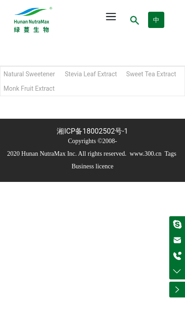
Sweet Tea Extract (151, 74)
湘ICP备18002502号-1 (92, 131)
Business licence (92, 166)
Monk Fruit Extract (29, 88)
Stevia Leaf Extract (91, 74)
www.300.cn (146, 153)
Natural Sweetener (29, 74)
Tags (169, 153)
